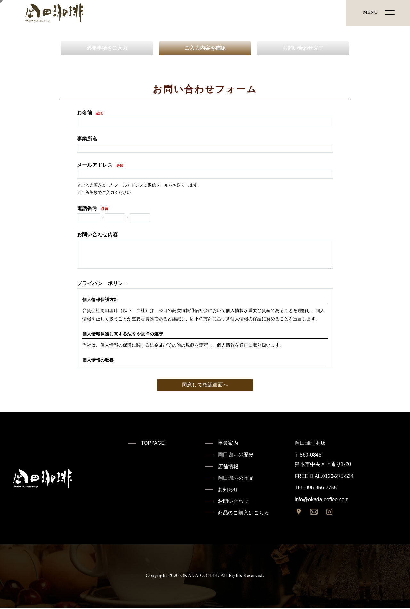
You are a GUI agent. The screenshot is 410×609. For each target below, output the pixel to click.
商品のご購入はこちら (243, 514)
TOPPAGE (153, 443)
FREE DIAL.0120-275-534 (325, 476)
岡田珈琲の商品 (236, 478)
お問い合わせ (233, 502)
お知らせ (228, 490)
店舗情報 (228, 466)
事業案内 (228, 443)
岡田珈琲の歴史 (236, 455)
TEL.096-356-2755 (316, 487)
